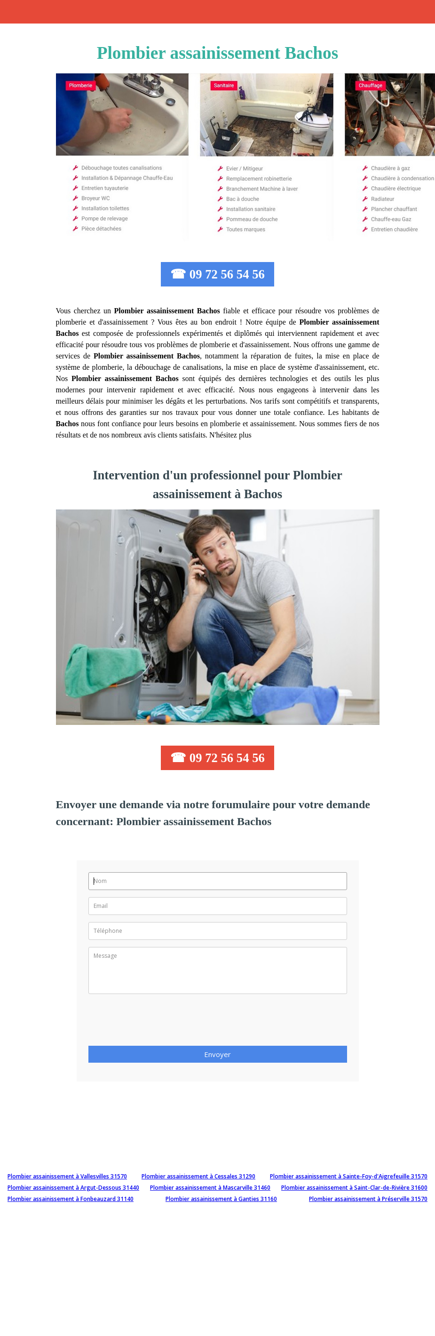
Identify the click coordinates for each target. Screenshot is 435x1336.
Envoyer (217, 1054)
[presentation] (159, 1022)
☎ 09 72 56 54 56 (217, 274)
